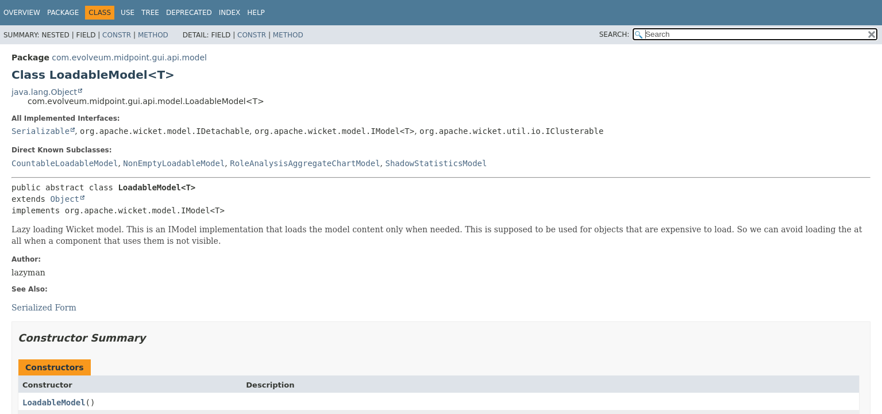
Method (153, 35)
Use (127, 13)
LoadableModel (54, 402)
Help (256, 13)
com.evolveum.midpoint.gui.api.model (129, 57)
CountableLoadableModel (64, 163)
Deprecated (189, 13)
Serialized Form (43, 307)
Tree (150, 13)
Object (64, 199)
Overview (21, 13)
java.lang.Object (44, 92)
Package (63, 13)
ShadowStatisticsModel (436, 163)
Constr (116, 35)
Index (230, 13)
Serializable (40, 131)
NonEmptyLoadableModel (174, 163)
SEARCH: (614, 34)
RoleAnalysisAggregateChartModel (305, 163)
